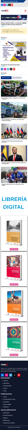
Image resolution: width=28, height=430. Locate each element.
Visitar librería (14, 249)
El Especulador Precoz (9, 399)
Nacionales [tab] (16, 77)
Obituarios (6, 407)
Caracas (5, 380)
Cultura (5, 388)
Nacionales (6, 383)
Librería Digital (7, 404)
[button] (14, 51)
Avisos (5, 396)
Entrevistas (6, 412)
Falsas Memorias (7, 415)
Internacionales (7, 385)
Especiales (6, 401)
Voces (5, 390)
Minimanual (6, 420)
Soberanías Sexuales (9, 423)
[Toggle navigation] (25, 10)
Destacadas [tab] (6, 77)
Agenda (5, 417)
